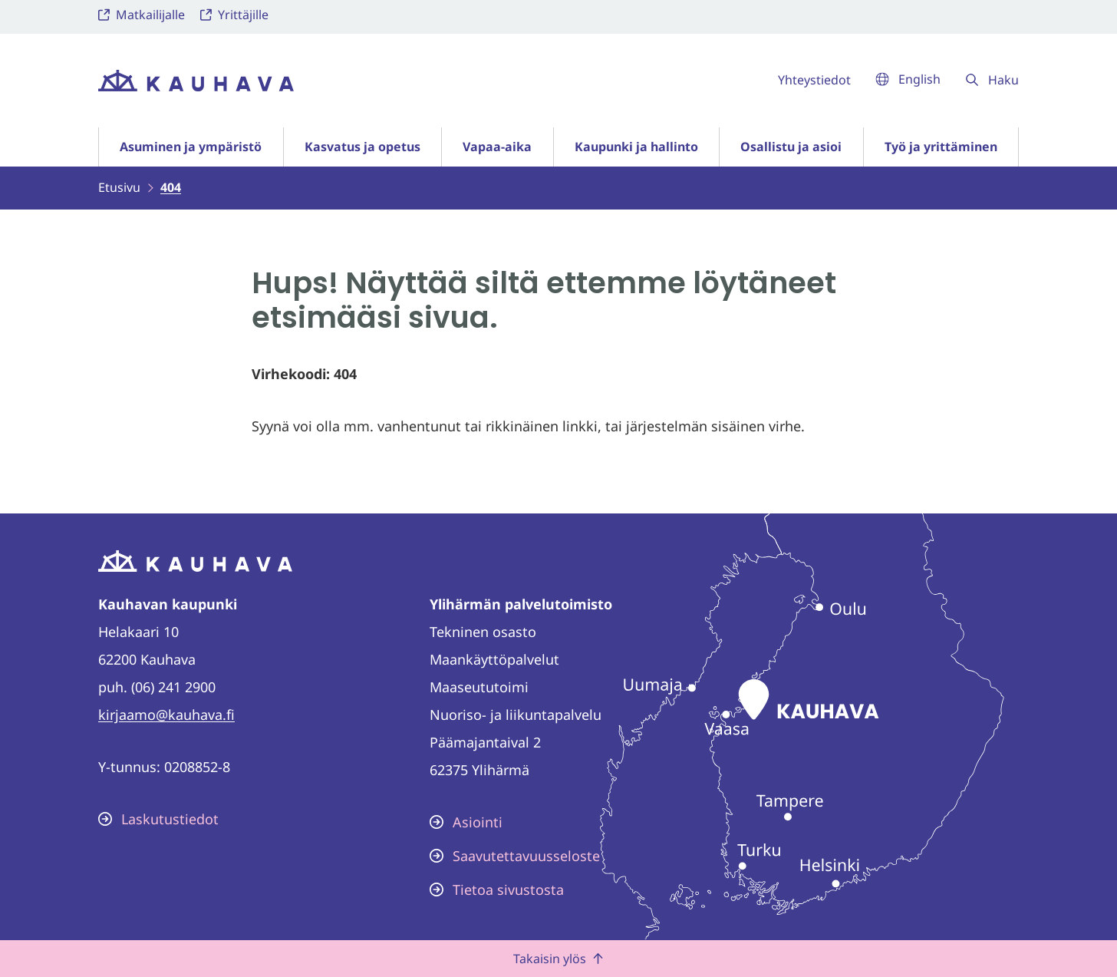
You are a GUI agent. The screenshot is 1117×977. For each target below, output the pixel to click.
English (908, 79)
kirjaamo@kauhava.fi (166, 714)
